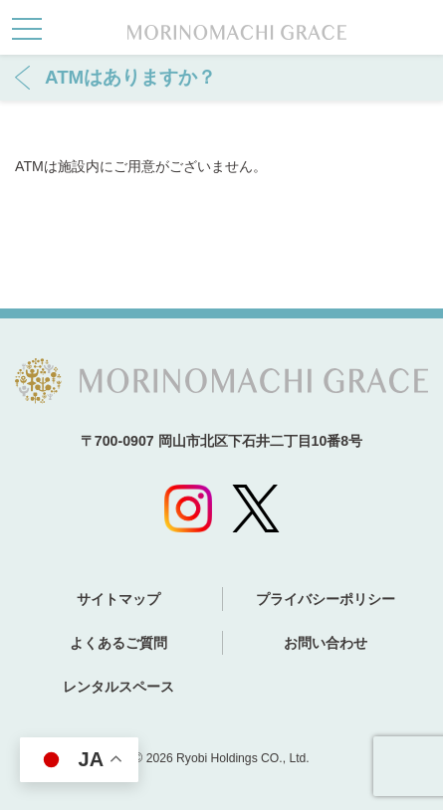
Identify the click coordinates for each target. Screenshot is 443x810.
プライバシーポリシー (325, 599)
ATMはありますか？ (130, 77)
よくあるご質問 (118, 643)
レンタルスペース (118, 687)
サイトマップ (118, 599)
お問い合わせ (325, 643)
